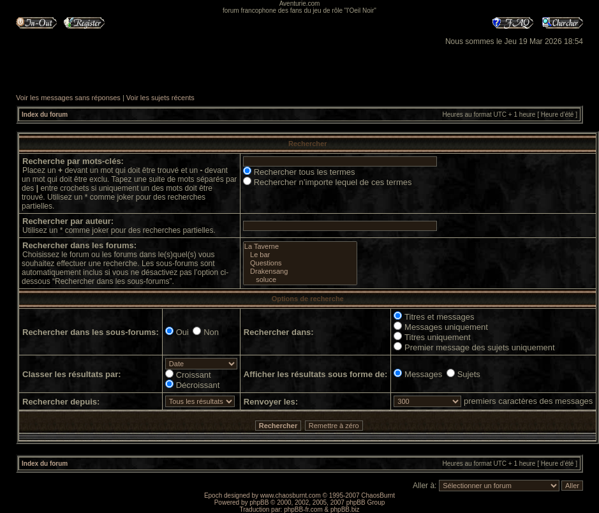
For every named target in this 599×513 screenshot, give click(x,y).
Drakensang (300, 271)
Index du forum (45, 114)
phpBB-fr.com (303, 509)
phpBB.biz (345, 509)
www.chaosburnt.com (290, 495)
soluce (300, 280)
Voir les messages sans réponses (68, 97)
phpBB (259, 502)
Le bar (300, 255)
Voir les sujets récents (160, 97)
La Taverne (300, 246)
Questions (300, 263)
